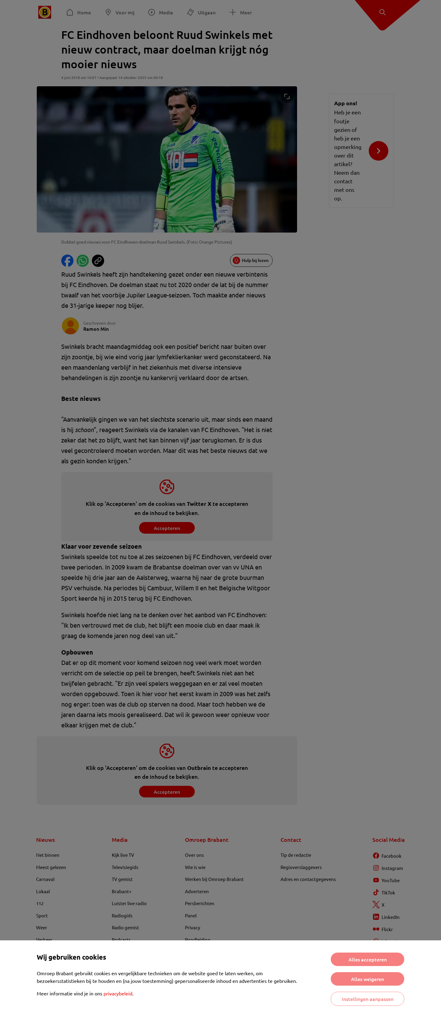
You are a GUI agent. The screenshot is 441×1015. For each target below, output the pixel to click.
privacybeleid (118, 993)
